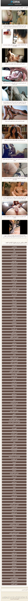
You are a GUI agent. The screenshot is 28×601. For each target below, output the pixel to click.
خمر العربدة (13, 382)
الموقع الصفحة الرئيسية (14, 599)
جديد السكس (9, 4)
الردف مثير (13, 538)
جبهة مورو (13, 261)
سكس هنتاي (13, 535)
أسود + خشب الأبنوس (13, 371)
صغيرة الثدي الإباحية (13, 473)
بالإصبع (13, 414)
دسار (13, 391)
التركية (13, 499)
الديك (13, 388)
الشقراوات (13, 303)
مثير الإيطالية (13, 555)
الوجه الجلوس (14, 507)
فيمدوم (13, 326)
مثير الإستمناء (14, 329)
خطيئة (13, 487)
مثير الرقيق (13, 510)
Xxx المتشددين (13, 269)
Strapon (14, 470)
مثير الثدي (13, 331)
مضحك (13, 516)
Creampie (13, 323)
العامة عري (13, 295)
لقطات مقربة (14, 374)
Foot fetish (13, 450)
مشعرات (14, 484)
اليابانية (13, 278)
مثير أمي (14, 380)
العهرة (13, 425)
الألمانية (13, 320)
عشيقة (13, 521)
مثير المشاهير (14, 368)
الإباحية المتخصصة (17, 4)
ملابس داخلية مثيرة (13, 411)
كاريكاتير (13, 518)
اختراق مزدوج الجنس (13, 524)
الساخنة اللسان (13, 263)
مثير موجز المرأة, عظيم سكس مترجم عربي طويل (14, 140)
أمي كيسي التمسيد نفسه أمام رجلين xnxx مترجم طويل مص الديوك (14, 83)
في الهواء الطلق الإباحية (13, 419)
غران (13, 297)
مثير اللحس (13, 561)
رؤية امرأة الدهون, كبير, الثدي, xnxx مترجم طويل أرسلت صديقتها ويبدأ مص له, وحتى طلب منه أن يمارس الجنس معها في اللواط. (14, 102)
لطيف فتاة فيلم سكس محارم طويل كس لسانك (14, 121)
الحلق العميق (13, 581)
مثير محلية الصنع (13, 569)
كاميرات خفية (14, 312)
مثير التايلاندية (14, 459)
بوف (14, 340)
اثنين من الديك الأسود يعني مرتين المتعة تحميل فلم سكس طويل (14, 160)
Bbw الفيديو (13, 306)
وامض (13, 354)
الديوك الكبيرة (14, 584)
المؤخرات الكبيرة (13, 439)
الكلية (13, 465)
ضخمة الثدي (13, 266)
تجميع (13, 501)
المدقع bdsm (13, 334)
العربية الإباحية (13, 433)
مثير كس (14, 286)
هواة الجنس (13, 246)
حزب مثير (13, 453)
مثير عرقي (13, 314)
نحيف (13, 530)
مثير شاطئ (13, 416)
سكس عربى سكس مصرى (13, 422)
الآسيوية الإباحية (13, 255)
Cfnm (13, 572)
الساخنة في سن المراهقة (13, 456)
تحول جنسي (13, 436)
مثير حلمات (13, 476)
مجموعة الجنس (13, 351)
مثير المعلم (13, 567)
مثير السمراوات (13, 317)
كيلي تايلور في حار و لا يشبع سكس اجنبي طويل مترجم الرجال (14, 217)
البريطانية (13, 405)
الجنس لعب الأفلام (14, 337)
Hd (13, 249)
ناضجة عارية (13, 258)
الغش (13, 479)
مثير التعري (13, 482)
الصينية (13, 490)
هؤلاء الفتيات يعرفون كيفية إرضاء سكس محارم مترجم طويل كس (14, 179)
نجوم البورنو (13, 346)
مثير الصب (13, 493)
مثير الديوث (13, 365)
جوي (14, 550)
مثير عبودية (13, 552)
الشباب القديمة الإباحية (14, 289)
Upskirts (13, 397)
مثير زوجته (13, 300)
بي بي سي (13, 431)
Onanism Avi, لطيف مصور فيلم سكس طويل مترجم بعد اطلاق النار (14, 45)
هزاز (14, 575)
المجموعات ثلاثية (13, 363)
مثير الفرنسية (14, 377)
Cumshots (13, 272)
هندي (13, 399)
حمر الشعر (13, 467)
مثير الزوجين (13, 496)
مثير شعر (13, 348)
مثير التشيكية (13, 513)
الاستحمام (13, 558)
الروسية (13, 462)
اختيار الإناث (13, 445)
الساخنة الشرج (13, 275)
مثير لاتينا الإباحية (13, 402)
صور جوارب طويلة (13, 357)
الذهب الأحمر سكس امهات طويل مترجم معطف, (14, 63)
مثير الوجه (13, 343)
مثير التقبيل (13, 527)
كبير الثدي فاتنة (13, 292)
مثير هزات (13, 408)
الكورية (13, 541)
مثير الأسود (13, 544)
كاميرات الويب (13, 360)
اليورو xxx (13, 428)
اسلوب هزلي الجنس (13, 504)
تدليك (13, 442)
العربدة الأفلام (14, 448)
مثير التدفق (13, 394)
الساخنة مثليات (13, 309)
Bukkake (13, 564)
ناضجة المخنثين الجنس (14, 533)
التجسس (13, 283)
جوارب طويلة (14, 547)
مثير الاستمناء (14, 280)
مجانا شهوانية (14, 385)
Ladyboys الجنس (13, 578)
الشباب (13, 252)
